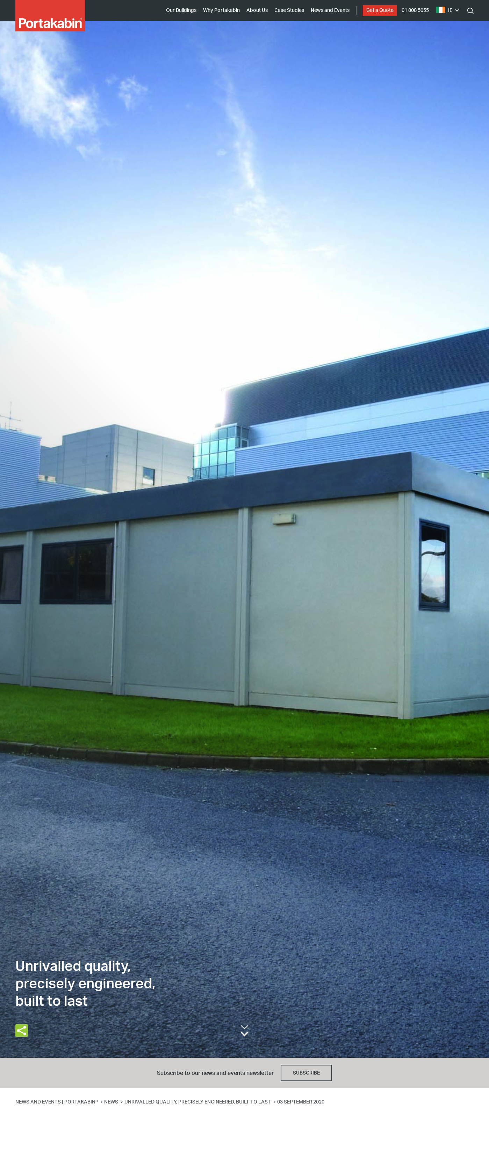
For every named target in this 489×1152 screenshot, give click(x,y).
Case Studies (289, 10)
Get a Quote (380, 10)
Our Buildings (181, 10)
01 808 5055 (415, 10)
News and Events (330, 10)
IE (444, 10)
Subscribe (306, 1073)
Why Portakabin (221, 10)
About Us (257, 10)
